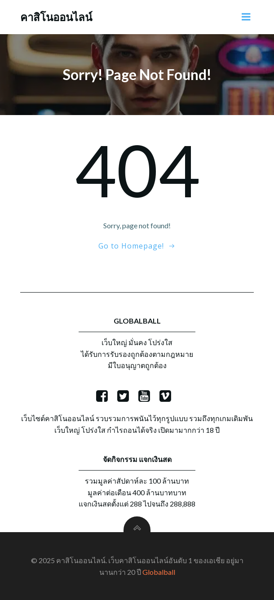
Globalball (158, 572)
